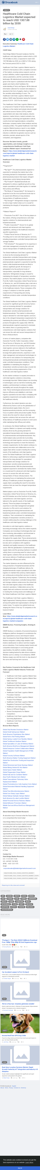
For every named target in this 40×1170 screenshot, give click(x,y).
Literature (19, 901)
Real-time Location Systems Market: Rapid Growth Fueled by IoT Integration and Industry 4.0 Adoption (20, 1069)
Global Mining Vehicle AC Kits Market (15, 767)
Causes (9, 896)
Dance (24, 896)
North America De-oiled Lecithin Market (16, 798)
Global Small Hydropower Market (14, 732)
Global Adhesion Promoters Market (14, 803)
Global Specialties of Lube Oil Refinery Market (18, 744)
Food (16, 898)
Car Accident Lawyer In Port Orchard (15, 972)
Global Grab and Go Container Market (15, 775)
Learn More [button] (29, 1162)
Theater (21, 907)
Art (3, 896)
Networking (6, 904)
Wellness (30, 907)
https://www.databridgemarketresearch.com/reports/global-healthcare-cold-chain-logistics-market (20, 153)
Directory (23, 1088)
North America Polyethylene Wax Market (16, 734)
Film (3, 898)
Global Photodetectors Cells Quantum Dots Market (20, 784)
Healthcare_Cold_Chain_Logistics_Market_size (20, 878)
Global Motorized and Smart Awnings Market (18, 765)
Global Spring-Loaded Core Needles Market (17, 739)
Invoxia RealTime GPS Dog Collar (14, 1035)
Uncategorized (7, 909)
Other (15, 904)
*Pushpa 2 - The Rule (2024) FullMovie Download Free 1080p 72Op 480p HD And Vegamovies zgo (19, 941)
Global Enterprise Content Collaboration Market (18, 748)
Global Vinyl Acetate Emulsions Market (15, 730)
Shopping (5, 907)
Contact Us (17, 1088)
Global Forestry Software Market (14, 756)
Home (11, 901)
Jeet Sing (5, 1042)
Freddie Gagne (7, 978)
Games (23, 898)
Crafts (17, 896)
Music (28, 901)
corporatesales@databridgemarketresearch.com (19, 868)
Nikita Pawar (6, 1078)
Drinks (31, 896)
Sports (13, 907)
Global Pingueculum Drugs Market (14, 772)
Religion (29, 904)
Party (22, 904)
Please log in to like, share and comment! (13, 885)
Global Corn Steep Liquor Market (14, 793)
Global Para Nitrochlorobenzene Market (16, 791)
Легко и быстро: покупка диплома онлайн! (18, 1004)
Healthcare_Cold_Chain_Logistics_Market (19, 873)
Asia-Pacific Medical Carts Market (14, 777)
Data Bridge (11, 27)
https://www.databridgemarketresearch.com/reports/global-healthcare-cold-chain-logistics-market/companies (20, 618)
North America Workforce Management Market (18, 746)
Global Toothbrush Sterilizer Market (14, 741)
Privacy (11, 1088)
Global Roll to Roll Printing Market (14, 737)
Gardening (32, 898)
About (2, 1088)
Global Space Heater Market (12, 770)
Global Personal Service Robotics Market (16, 801)
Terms (7, 1088)
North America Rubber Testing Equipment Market (19, 758)
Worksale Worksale (8, 1010)
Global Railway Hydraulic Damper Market (16, 796)
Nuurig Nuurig (7, 946)
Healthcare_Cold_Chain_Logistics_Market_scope (21, 875)
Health (6, 10)
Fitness (9, 898)
